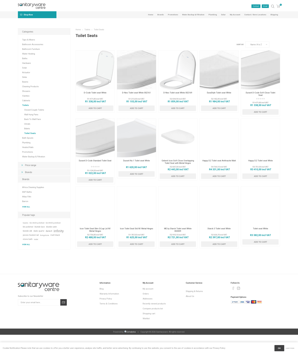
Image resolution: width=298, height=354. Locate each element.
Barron (25, 201)
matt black (55, 235)
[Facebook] (233, 288)
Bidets (27, 128)
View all (26, 207)
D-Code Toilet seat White (95, 92)
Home (78, 29)
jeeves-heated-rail (31, 235)
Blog (102, 289)
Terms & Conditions (109, 303)
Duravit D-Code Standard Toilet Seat (95, 160)
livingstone (44, 235)
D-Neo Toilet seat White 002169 (177, 92)
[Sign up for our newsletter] (39, 302)
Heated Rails (27, 147)
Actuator (26, 72)
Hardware (26, 63)
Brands (28, 172)
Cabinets (26, 100)
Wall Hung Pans (31, 114)
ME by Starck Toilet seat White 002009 (178, 229)
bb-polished (28, 227)
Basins (25, 82)
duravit (49, 231)
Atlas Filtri (26, 196)
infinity (59, 231)
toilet (36, 239)
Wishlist (146, 318)
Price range (30, 165)
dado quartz (38, 231)
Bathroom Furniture (31, 49)
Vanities (25, 96)
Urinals (27, 124)
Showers (26, 91)
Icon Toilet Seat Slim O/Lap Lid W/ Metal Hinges (95, 229)
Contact (256, 6)
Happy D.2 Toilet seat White (260, 160)
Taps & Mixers (28, 40)
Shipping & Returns (194, 291)
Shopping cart (149, 313)
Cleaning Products (30, 86)
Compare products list (153, 308)
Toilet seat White (260, 228)
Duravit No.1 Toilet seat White (136, 160)
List (278, 44)
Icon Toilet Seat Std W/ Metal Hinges (136, 228)
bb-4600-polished (37, 223)
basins (25, 223)
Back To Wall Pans (32, 119)
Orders (146, 294)
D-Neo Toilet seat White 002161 (136, 92)
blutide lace (40, 227)
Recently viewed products (154, 303)
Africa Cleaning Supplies (33, 187)
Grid (273, 44)
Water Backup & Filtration (33, 156)
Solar (24, 68)
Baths (24, 58)
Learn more (290, 348)
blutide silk (27, 231)
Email (265, 6)
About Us (190, 296)
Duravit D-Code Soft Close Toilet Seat (260, 93)
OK (279, 348)
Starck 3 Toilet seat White (219, 228)
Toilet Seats (30, 133)
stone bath (27, 239)
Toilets (25, 105)
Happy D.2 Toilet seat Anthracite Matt (219, 160)
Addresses (147, 298)
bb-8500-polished (53, 223)
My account (148, 289)
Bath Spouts (27, 138)
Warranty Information (109, 294)
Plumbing (26, 142)
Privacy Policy (106, 298)
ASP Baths (27, 192)
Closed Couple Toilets (34, 110)
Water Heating (28, 54)
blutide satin (51, 227)
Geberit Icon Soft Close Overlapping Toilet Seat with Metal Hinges (178, 161)
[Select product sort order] (257, 44)
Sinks (24, 77)
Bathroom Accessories (32, 44)
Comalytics (130, 332)
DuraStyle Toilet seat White (219, 92)
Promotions (27, 152)
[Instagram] (238, 288)
